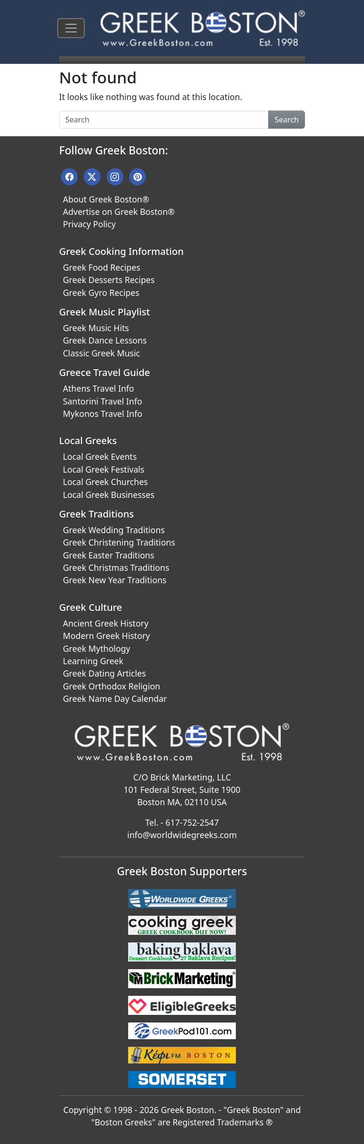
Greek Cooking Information (121, 251)
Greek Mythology (96, 648)
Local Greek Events (100, 456)
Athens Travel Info (98, 388)
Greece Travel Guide (104, 372)
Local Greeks (88, 440)
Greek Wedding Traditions (114, 530)
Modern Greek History (106, 635)
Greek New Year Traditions (114, 580)
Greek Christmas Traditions (116, 567)
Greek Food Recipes (101, 267)
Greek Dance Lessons (105, 340)
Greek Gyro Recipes (101, 292)
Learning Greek (93, 661)
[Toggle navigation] (71, 28)
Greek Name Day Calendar (115, 698)
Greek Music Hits (96, 328)
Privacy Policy (89, 224)
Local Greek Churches (105, 481)
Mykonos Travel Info (102, 413)
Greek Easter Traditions (108, 555)
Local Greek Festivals (103, 469)
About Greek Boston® (106, 199)
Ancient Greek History (106, 623)
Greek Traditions (96, 513)
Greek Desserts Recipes (109, 279)
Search (286, 119)
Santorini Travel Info (102, 401)
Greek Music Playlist (104, 311)
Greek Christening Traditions (119, 542)
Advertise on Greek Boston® (119, 211)
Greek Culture (90, 607)
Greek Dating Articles (104, 673)
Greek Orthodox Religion (111, 686)
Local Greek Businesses (108, 494)
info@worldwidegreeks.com (182, 834)
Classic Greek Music (101, 353)
